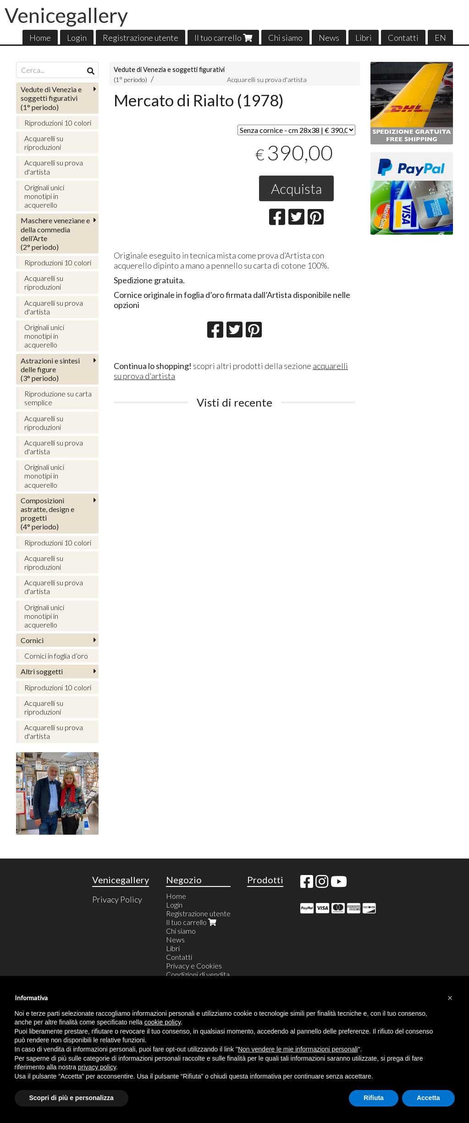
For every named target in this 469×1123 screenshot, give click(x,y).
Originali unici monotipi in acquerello (44, 196)
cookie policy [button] (162, 1022)
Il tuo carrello (223, 38)
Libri (363, 38)
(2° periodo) (55, 233)
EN (440, 38)
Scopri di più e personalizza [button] (71, 1097)
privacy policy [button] (97, 1067)
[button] (450, 998)
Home (40, 38)
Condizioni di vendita (198, 974)
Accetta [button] (428, 1097)
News (329, 38)
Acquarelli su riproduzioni (43, 142)
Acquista (296, 188)
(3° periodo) (50, 369)
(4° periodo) (47, 513)
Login (77, 38)
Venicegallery (66, 15)
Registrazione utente (140, 38)
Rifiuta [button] (374, 1097)
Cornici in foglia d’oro (56, 655)
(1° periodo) (51, 98)
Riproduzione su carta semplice (58, 398)
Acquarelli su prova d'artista (267, 79)
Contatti (403, 38)
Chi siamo (285, 38)
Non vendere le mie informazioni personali (298, 1049)
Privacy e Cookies (194, 965)
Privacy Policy (117, 899)
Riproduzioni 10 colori (57, 122)
